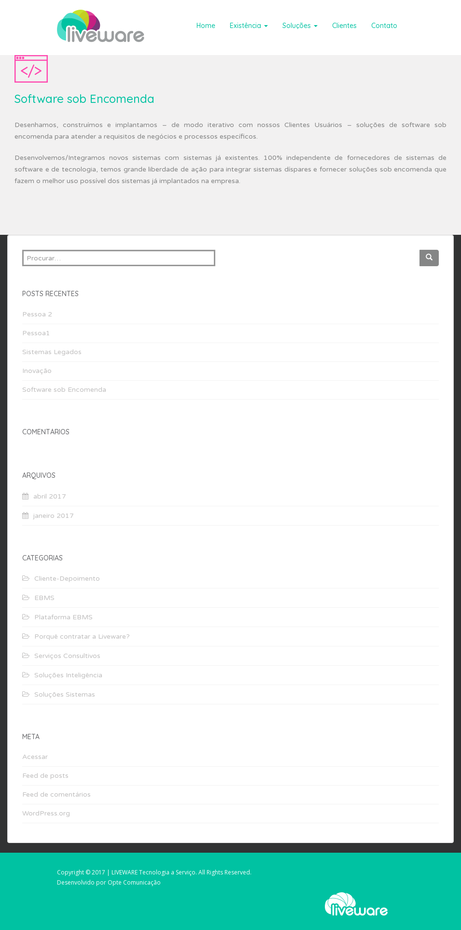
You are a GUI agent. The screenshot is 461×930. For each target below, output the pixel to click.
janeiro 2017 (53, 516)
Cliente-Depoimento (67, 578)
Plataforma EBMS (63, 617)
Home (205, 25)
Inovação (37, 371)
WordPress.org (46, 813)
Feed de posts (45, 776)
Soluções (300, 25)
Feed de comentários (56, 794)
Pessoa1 (36, 333)
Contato (384, 25)
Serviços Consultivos (67, 656)
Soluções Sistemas (64, 694)
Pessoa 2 (37, 314)
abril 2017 (49, 496)
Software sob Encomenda (64, 390)
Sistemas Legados (52, 352)
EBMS (44, 598)
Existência (249, 25)
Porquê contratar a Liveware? (82, 636)
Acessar (35, 757)
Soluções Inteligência (68, 675)
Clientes (344, 25)
